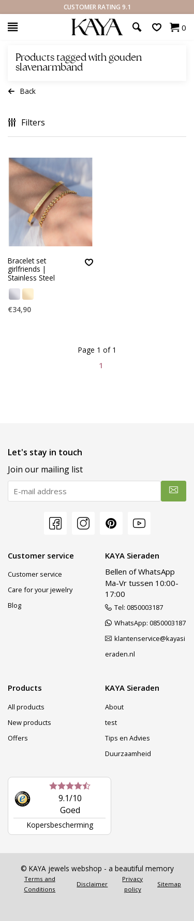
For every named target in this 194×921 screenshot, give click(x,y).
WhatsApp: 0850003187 (145, 622)
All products (26, 706)
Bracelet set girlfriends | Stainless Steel (31, 270)
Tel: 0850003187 (134, 607)
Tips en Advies (127, 738)
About (114, 706)
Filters (26, 122)
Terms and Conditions (39, 884)
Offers (18, 738)
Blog (14, 605)
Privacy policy (132, 884)
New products (29, 722)
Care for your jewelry (40, 589)
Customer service (35, 574)
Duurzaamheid (128, 753)
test (111, 722)
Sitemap (169, 884)
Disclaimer (92, 884)
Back (22, 91)
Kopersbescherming (59, 825)
